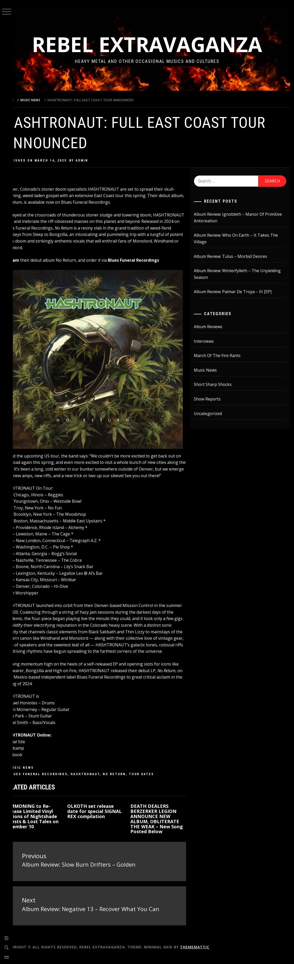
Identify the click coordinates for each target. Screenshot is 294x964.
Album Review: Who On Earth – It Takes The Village (240, 238)
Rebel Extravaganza (153, 44)
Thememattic (207, 953)
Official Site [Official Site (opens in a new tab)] (27, 750)
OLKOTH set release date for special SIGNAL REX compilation (100, 821)
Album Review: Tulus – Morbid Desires (235, 256)
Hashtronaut (97, 782)
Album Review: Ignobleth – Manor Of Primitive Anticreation (233, 217)
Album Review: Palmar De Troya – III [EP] (237, 291)
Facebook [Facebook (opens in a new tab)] (26, 763)
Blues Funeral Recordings (50, 782)
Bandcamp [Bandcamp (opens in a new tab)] (27, 756)
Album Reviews (212, 326)
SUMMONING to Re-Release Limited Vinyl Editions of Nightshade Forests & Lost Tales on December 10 (42, 827)
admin (94, 160)
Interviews (208, 341)
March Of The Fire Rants (221, 355)
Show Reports (211, 399)
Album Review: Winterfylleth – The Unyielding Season (241, 274)
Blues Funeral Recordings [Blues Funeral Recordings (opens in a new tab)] (146, 260)
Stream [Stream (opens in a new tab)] (24, 260)
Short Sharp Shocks (217, 384)
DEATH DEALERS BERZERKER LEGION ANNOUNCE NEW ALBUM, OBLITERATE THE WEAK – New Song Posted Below (164, 827)
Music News (34, 775)
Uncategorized (212, 413)
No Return (127, 782)
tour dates (154, 782)
